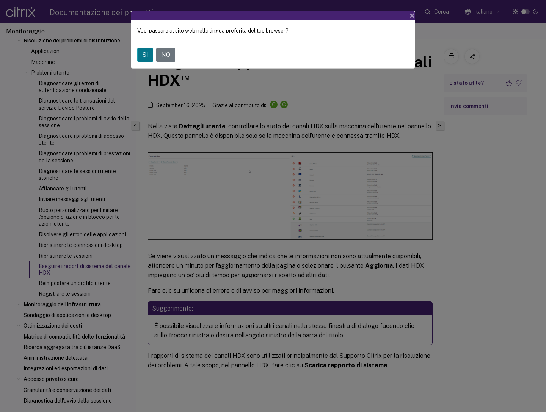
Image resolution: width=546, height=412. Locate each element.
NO (165, 54)
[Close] (412, 15)
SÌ (145, 54)
